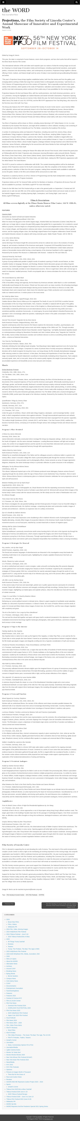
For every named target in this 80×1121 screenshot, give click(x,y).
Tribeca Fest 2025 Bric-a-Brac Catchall (18, 1089)
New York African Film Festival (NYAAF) (19, 1057)
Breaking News (11, 971)
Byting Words (10, 973)
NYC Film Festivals (31, 895)
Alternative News (11, 964)
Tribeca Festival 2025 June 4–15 (17, 1092)
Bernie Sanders (13, 976)
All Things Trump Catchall (16, 941)
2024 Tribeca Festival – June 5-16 (17, 934)
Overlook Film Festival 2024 (17, 1005)
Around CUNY (11, 968)
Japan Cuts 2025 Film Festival (18, 1015)
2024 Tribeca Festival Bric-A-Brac (19, 936)
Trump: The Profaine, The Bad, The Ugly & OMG (23, 949)
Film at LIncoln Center (13, 1001)
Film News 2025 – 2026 (14, 1023)
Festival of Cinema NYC (14, 998)
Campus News (11, 978)
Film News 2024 (11, 1020)
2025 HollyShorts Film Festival (16, 951)
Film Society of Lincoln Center (15, 895)
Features (9, 993)
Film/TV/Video (11, 1032)
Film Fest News (11, 1003)
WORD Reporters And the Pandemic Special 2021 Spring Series (27, 1106)
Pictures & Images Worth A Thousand (18, 1072)
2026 (8, 956)
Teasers (10, 946)
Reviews (10, 944)
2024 (8, 919)
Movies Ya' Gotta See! (13, 1052)
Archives (9, 966)
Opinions (9, 1069)
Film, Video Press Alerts (14, 1025)
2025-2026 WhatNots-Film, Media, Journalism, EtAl (22, 954)
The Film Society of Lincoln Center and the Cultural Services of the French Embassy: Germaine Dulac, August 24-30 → (61, 905)
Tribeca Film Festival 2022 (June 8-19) (18, 1099)
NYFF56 (41, 895)
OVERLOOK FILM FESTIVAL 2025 (19, 1008)
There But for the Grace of (16, 1074)
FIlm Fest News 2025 (13, 1010)
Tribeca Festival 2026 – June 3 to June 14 (19, 1096)
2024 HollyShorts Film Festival (16, 932)
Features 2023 (11, 996)
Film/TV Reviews (11, 1027)
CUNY (8, 983)
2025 (8, 939)
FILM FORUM (10, 1018)
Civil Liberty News (12, 981)
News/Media (10, 1062)
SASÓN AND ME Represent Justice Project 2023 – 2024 (24, 1082)
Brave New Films (13, 922)
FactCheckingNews (12, 991)
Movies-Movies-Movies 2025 (15, 1055)
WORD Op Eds (11, 1104)
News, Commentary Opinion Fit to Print (20, 1045)
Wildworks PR (12, 927)
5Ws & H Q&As (11, 959)
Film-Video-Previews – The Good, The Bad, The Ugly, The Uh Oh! (29, 1035)
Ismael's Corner (11, 1040)
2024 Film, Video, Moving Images (17, 929)
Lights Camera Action (13, 1050)
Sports (8, 1084)
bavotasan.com (48, 1119)
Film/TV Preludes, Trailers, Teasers (19, 1037)
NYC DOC (9, 1064)
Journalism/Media (12, 1047)
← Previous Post (8, 904)
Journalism (9, 1042)
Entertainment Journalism (14, 988)
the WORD (16, 10)
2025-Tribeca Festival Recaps (17, 1094)
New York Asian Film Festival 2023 (17, 1060)
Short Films (11, 1030)
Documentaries (11, 986)
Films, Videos (12, 924)
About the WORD (12, 961)
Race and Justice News (14, 1077)
